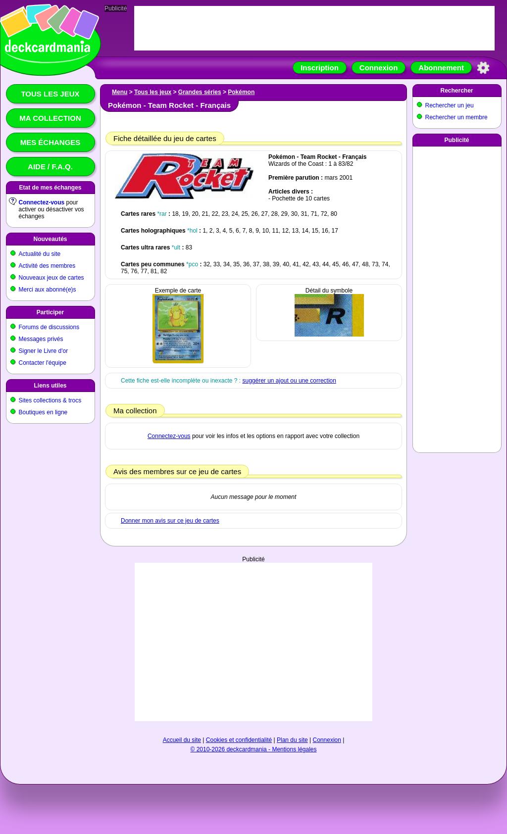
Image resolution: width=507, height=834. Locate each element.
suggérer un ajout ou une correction (289, 380)
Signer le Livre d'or (43, 350)
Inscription (320, 67)
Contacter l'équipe (42, 362)
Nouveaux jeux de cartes (51, 277)
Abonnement (441, 67)
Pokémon (241, 92)
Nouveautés (50, 239)
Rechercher (456, 90)
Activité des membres (47, 265)
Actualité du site (40, 253)
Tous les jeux (50, 94)
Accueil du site (182, 739)
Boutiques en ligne (43, 412)
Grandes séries (199, 92)
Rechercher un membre (456, 117)
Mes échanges (50, 142)
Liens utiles (50, 385)
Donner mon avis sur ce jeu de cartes (170, 520)
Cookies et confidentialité (239, 739)
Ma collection (50, 118)
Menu (119, 92)
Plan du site (292, 739)
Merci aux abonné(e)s (47, 289)
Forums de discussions (49, 327)
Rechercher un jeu (449, 105)
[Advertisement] (457, 297)
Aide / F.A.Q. (50, 166)
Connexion (378, 67)
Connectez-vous (42, 202)
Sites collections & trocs (50, 400)
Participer (50, 312)
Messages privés (41, 339)
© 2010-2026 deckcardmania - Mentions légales (254, 749)
